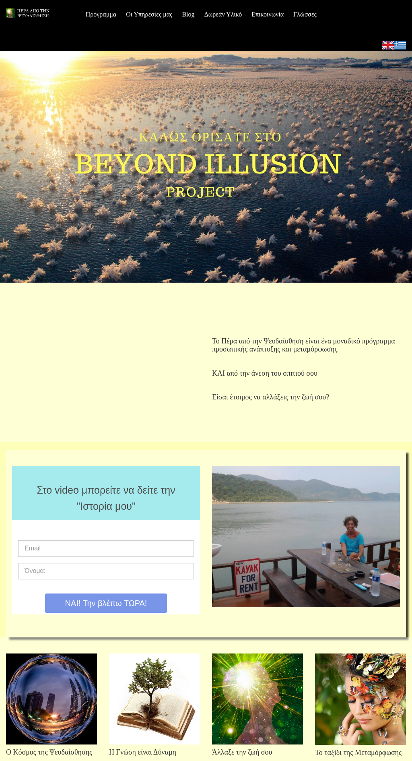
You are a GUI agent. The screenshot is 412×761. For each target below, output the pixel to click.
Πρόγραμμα (101, 14)
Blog (188, 14)
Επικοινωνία (267, 14)
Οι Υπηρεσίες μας (149, 14)
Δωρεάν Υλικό (223, 14)
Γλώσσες (305, 14)
